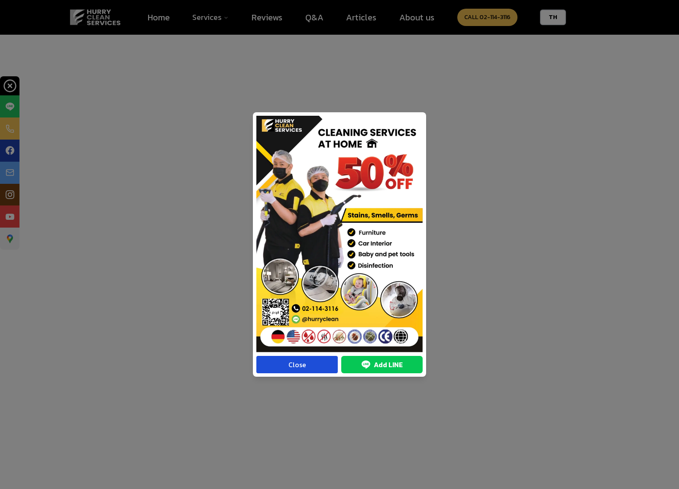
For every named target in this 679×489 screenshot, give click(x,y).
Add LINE (382, 364)
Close (297, 364)
